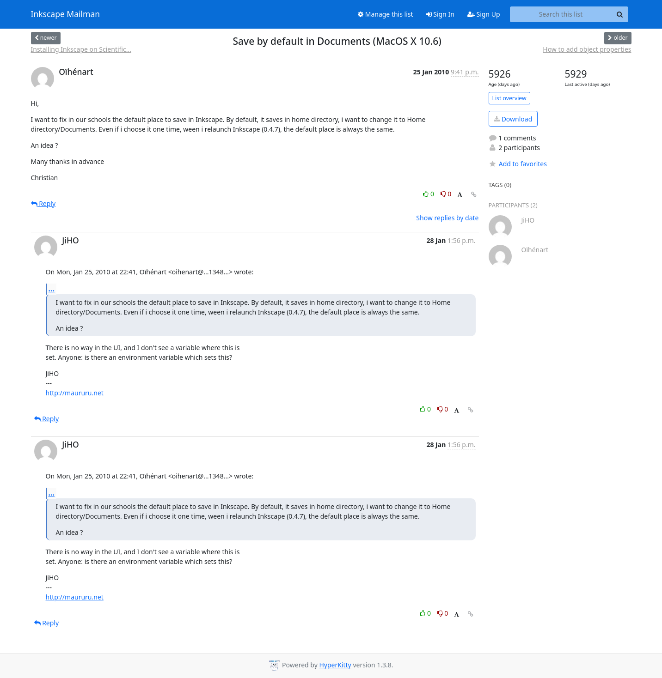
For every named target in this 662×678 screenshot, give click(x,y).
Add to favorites (518, 163)
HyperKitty (335, 664)
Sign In (440, 14)
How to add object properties (587, 49)
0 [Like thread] (429, 193)
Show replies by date (447, 217)
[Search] (620, 14)
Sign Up (483, 14)
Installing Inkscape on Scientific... (81, 49)
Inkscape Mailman (65, 14)
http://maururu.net (75, 392)
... (52, 289)
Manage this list (385, 14)
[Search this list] (561, 14)
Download (513, 119)
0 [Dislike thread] (446, 193)
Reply (43, 203)
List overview (509, 98)
